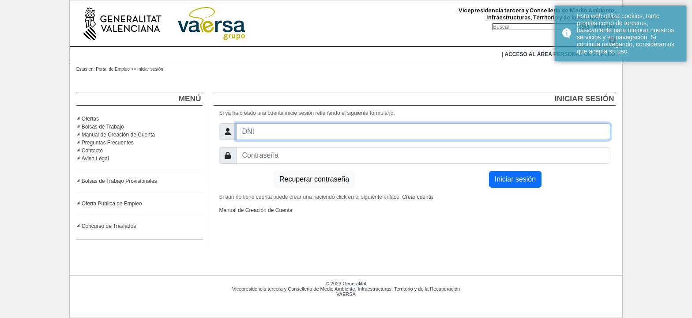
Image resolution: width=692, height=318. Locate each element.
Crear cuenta (417, 197)
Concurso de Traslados (109, 226)
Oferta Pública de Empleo (112, 204)
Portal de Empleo (113, 69)
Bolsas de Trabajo (103, 127)
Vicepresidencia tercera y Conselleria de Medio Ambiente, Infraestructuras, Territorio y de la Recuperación (537, 14)
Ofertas (90, 119)
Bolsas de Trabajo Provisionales (119, 181)
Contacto (92, 151)
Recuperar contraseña (314, 179)
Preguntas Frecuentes (108, 143)
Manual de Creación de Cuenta (118, 135)
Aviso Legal (95, 158)
